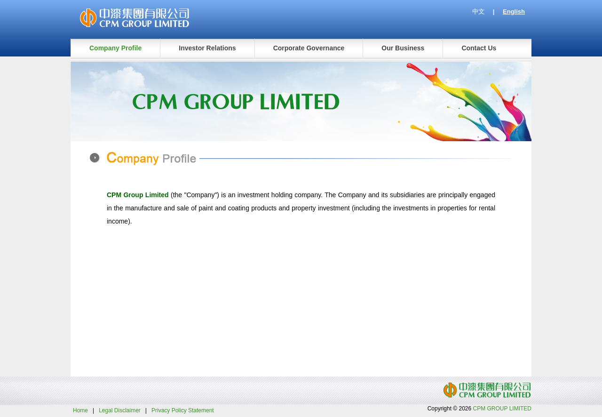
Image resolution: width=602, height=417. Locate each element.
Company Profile (115, 48)
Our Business (402, 48)
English (514, 11)
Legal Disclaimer (120, 410)
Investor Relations (207, 48)
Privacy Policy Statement (182, 410)
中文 (478, 11)
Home (80, 410)
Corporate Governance (309, 48)
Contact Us (478, 48)
